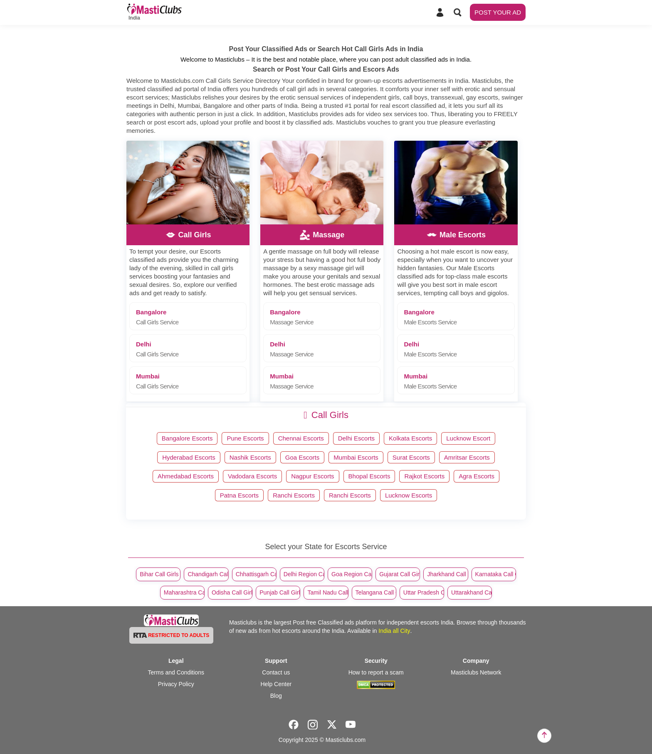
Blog (276, 695)
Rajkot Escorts (424, 476)
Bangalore (191, 317)
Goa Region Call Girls (351, 574)
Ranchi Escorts (294, 495)
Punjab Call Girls (279, 592)
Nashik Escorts (250, 457)
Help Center (275, 684)
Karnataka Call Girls (495, 574)
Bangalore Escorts (187, 438)
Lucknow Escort (468, 438)
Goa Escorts (302, 457)
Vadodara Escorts (252, 476)
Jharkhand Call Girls (447, 574)
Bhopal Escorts (369, 476)
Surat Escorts (411, 457)
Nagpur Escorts (312, 476)
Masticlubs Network (476, 672)
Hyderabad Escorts (188, 457)
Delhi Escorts (356, 438)
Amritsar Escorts (467, 457)
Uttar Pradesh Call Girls (423, 592)
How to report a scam (376, 672)
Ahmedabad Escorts (186, 476)
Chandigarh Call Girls (208, 574)
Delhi (191, 349)
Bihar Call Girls (159, 574)
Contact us (276, 672)
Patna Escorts (239, 495)
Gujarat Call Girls (399, 574)
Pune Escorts (245, 438)
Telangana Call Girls (376, 592)
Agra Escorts (476, 476)
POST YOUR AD (497, 12)
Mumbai (191, 381)
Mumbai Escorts (355, 457)
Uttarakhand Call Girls (471, 592)
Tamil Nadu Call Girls (327, 592)
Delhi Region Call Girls (304, 574)
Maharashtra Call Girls (184, 592)
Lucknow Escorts (408, 495)
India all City (394, 630)
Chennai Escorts (301, 438)
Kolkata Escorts (410, 438)
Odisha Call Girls (232, 592)
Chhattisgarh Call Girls (256, 574)
